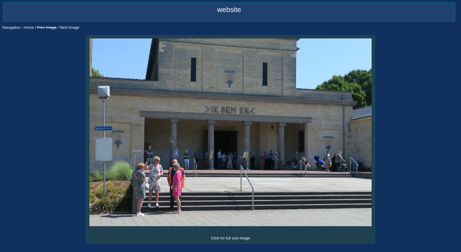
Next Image (69, 27)
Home (29, 27)
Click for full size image (230, 238)
